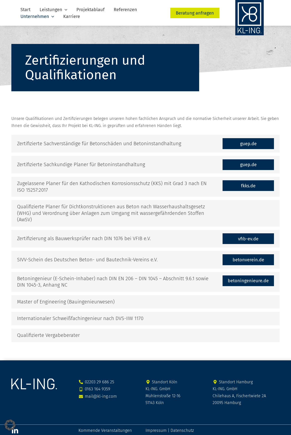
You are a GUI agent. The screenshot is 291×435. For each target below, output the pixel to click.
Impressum (155, 429)
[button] (57, 9)
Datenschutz (180, 429)
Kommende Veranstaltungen (104, 429)
